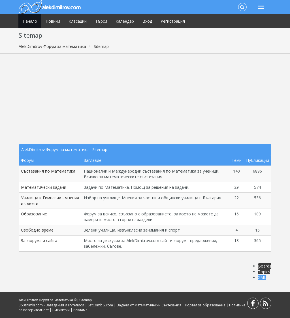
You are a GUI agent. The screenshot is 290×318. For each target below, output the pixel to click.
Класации (78, 21)
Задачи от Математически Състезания (149, 305)
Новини (53, 21)
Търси (101, 21)
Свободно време (37, 230)
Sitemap (85, 300)
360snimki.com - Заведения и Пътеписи (51, 305)
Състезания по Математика (48, 171)
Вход (147, 21)
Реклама (80, 310)
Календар (125, 21)
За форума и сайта (39, 240)
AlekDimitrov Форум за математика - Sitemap (64, 149)
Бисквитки (61, 310)
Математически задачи (43, 187)
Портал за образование (205, 305)
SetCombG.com (100, 305)
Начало (30, 21)
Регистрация (173, 21)
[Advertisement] (145, 99)
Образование (34, 214)
